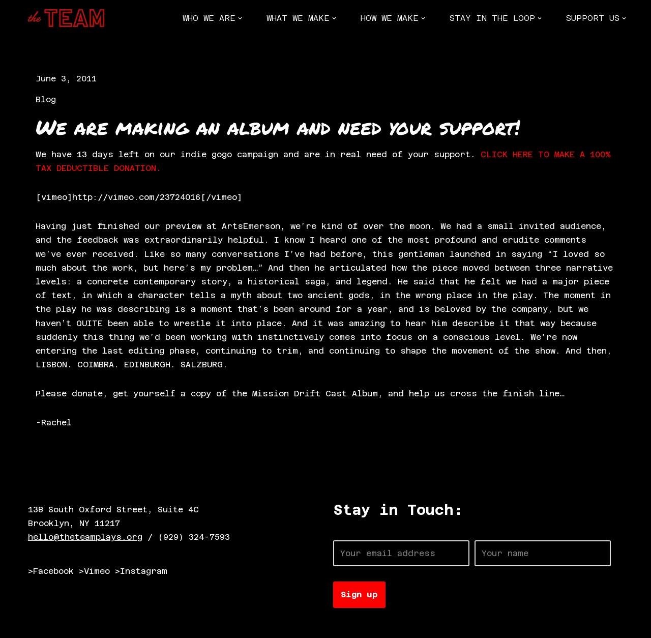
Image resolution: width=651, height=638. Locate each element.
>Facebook (51, 571)
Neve (38, 625)
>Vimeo (94, 571)
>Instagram (141, 571)
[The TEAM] (66, 18)
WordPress (145, 625)
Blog (46, 99)
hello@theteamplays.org (85, 537)
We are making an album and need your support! (278, 126)
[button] (240, 18)
